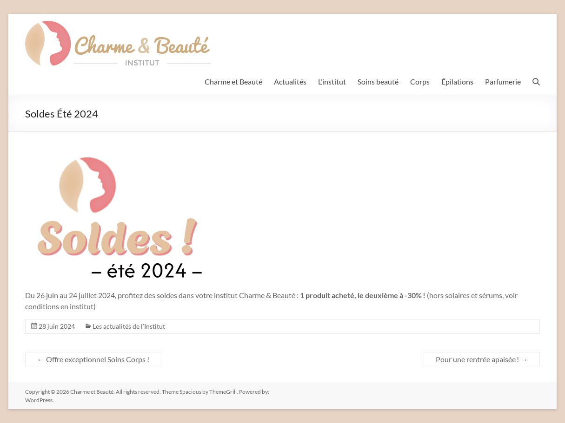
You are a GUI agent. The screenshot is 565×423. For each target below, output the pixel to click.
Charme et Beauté (233, 81)
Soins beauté (378, 81)
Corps (420, 81)
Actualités (290, 81)
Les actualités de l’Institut (129, 326)
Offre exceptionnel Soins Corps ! (93, 359)
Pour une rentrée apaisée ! (482, 359)
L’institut (332, 81)
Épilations (457, 81)
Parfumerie (503, 81)
